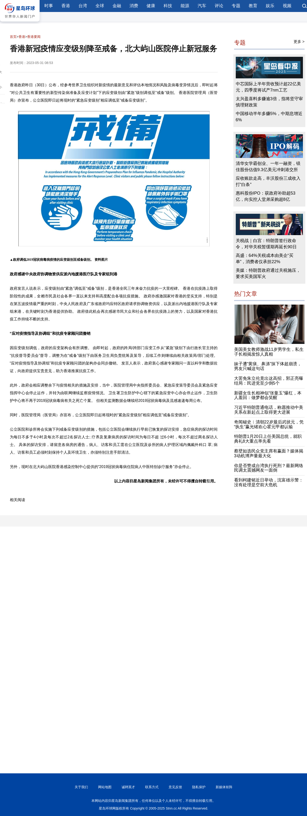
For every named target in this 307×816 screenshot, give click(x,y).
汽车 (202, 5)
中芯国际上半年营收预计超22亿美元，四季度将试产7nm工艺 (268, 87)
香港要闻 (34, 37)
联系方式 (152, 787)
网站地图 (105, 787)
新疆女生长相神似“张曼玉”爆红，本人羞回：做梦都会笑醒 (268, 395)
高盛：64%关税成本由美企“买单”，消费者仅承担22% (264, 258)
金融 (116, 5)
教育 (253, 5)
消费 (134, 5)
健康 (151, 5)
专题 (236, 5)
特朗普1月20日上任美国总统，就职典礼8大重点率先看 (268, 439)
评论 (219, 5)
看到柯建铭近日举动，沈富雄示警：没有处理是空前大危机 (268, 482)
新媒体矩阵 (224, 787)
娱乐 (270, 5)
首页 (13, 37)
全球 (99, 5)
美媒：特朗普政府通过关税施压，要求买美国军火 (268, 273)
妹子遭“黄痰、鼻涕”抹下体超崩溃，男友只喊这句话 (268, 366)
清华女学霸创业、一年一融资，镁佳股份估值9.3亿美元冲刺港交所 (268, 166)
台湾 (82, 5)
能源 (185, 5)
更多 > (299, 42)
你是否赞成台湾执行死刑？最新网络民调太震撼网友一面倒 (268, 468)
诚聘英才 (128, 787)
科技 (168, 5)
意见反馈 (175, 787)
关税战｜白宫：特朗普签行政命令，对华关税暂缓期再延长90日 (266, 243)
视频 (287, 5)
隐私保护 (199, 787)
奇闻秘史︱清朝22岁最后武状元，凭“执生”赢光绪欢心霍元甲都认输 (269, 424)
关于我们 (81, 787)
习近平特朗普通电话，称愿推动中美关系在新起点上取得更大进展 (268, 410)
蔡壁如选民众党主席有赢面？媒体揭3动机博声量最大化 (268, 453)
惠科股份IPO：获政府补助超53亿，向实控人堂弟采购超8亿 (265, 196)
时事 (48, 5)
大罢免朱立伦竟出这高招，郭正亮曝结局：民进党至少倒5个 (268, 381)
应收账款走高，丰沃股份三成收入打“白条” (268, 181)
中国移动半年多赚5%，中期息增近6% (269, 116)
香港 (65, 5)
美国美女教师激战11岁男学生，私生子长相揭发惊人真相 (269, 352)
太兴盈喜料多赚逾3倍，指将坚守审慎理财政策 (269, 101)
